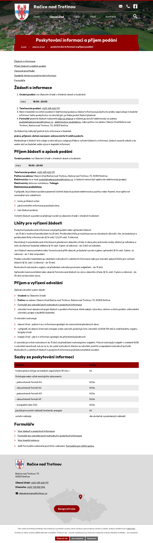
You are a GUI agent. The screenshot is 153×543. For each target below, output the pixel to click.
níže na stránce (65, 118)
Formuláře (19, 80)
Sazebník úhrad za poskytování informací (35, 75)
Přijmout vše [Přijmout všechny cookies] (62, 538)
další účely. (131, 528)
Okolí (93, 16)
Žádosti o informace (24, 61)
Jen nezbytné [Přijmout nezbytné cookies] (77, 538)
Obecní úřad (56, 16)
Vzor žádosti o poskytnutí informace (36, 431)
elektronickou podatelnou (68, 122)
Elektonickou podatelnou (28, 186)
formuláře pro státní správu (80, 446)
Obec (77, 16)
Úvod (36, 16)
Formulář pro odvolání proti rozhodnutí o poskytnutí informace (50, 304)
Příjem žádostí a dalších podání (30, 66)
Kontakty (111, 16)
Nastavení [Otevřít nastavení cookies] (91, 538)
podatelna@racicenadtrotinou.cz (36, 122)
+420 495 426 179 (51, 108)
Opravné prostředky (24, 70)
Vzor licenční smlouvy (28, 440)
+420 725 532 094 (36, 487)
